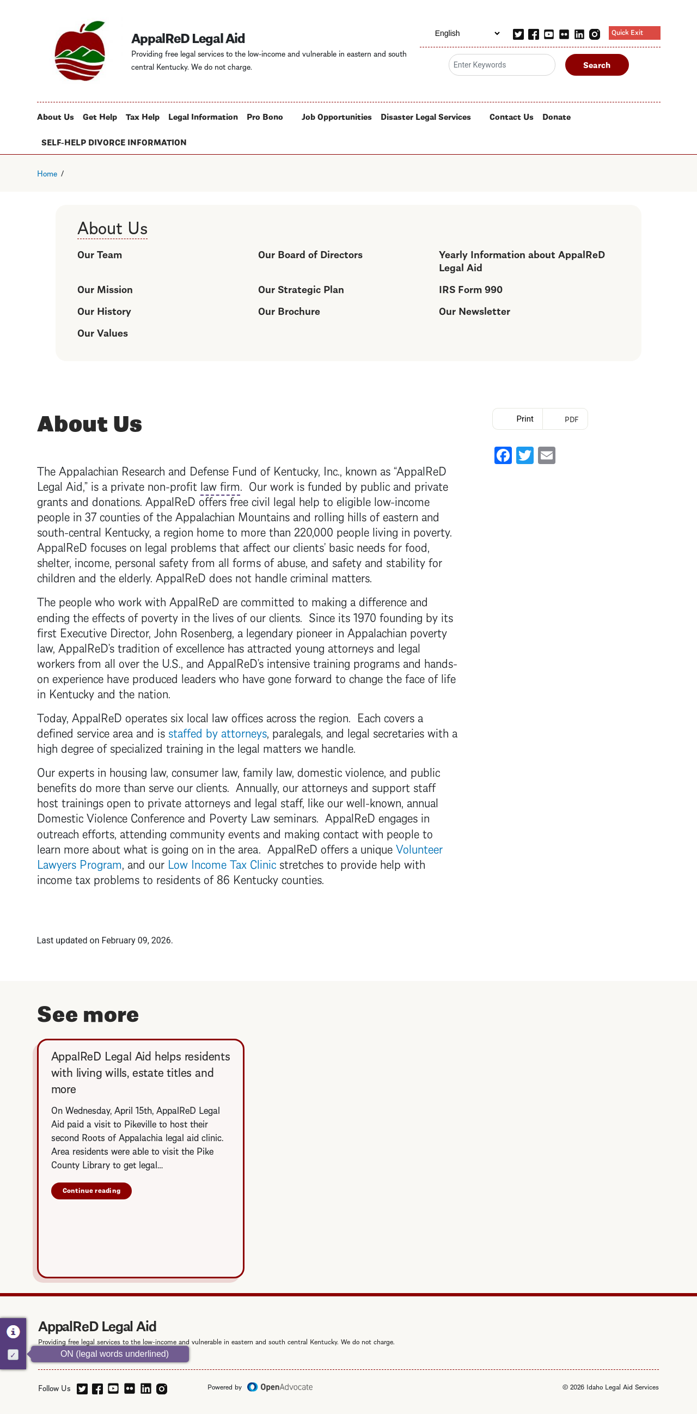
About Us (55, 116)
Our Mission (105, 288)
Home (47, 172)
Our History (104, 310)
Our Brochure (289, 310)
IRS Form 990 (471, 288)
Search (597, 64)
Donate (556, 116)
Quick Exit (627, 31)
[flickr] (564, 32)
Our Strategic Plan (301, 288)
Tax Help (143, 116)
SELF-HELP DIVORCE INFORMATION (114, 142)
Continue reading (92, 1190)
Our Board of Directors (310, 253)
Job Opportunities (337, 116)
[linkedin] (579, 32)
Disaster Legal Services (426, 116)
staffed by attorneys (217, 731)
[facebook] (533, 32)
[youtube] (548, 32)
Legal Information (203, 116)
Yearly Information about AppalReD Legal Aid (522, 260)
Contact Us (512, 116)
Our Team (99, 253)
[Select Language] (461, 33)
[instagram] (594, 32)
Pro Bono (265, 116)
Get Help (100, 116)
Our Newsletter (474, 310)
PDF (572, 418)
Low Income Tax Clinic (222, 863)
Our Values (102, 332)
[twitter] (518, 32)
